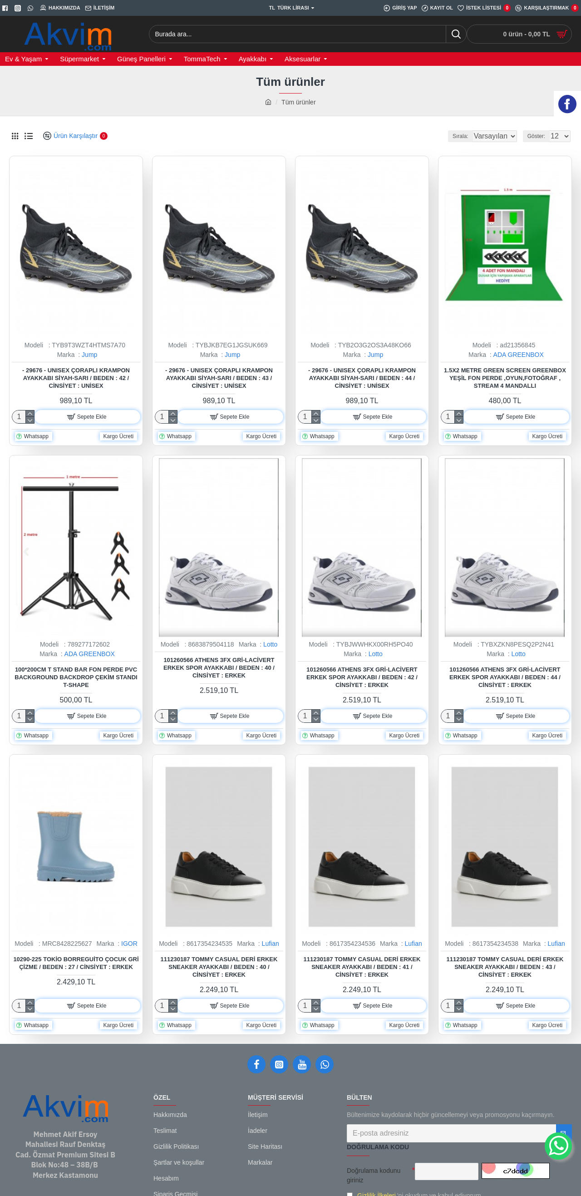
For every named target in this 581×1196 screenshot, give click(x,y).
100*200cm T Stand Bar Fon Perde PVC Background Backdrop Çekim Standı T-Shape (76, 677)
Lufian (270, 943)
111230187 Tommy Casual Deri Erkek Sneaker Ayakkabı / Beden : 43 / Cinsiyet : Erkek (504, 967)
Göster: (539, 136)
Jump (89, 354)
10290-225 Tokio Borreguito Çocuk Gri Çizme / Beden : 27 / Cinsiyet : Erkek (75, 963)
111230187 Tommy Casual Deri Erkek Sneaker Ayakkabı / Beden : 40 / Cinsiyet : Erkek (219, 967)
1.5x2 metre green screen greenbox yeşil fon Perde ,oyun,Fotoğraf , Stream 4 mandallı (505, 378)
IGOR (129, 943)
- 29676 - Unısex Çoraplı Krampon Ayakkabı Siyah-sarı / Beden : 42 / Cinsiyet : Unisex (76, 378)
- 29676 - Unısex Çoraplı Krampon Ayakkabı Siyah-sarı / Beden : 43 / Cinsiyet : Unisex (219, 378)
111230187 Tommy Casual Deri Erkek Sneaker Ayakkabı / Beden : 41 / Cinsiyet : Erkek (361, 967)
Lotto (270, 644)
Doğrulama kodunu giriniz (373, 1175)
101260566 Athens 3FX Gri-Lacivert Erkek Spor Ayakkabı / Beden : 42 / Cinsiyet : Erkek (362, 677)
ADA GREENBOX (518, 354)
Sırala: (450, 136)
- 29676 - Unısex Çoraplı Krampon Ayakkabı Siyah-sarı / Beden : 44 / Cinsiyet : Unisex (362, 378)
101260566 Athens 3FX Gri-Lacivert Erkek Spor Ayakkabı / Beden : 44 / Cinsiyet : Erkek (505, 677)
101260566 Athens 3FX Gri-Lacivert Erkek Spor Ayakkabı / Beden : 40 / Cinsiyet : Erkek (219, 668)
